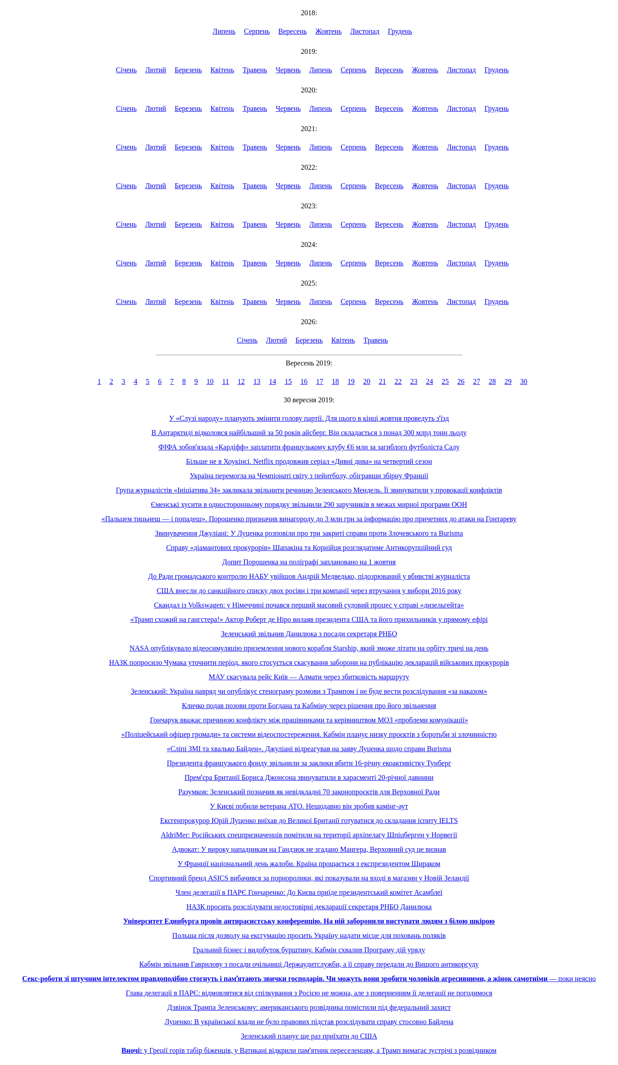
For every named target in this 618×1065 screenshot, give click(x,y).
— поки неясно (309, 978)
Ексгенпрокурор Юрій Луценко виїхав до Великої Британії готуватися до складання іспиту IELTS (309, 820)
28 (492, 381)
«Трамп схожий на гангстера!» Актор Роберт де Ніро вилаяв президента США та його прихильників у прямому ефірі (308, 619)
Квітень (222, 70)
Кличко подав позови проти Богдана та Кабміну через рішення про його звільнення (309, 705)
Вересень (293, 31)
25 (445, 381)
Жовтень (328, 31)
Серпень (257, 31)
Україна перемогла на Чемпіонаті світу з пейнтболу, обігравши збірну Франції (309, 476)
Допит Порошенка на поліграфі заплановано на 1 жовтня (309, 562)
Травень (255, 70)
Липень (224, 31)
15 (288, 381)
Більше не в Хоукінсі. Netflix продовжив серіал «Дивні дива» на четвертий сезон (309, 461)
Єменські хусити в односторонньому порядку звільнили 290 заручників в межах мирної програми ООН (309, 504)
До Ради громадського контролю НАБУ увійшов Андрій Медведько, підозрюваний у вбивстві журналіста (309, 576)
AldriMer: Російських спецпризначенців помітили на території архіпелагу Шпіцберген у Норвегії (309, 835)
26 (461, 381)
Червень (288, 70)
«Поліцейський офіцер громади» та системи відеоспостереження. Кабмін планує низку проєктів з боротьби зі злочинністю (309, 734)
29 (508, 381)
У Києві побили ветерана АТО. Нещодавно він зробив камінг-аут (309, 806)
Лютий (155, 70)
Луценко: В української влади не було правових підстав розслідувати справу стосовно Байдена (309, 1021)
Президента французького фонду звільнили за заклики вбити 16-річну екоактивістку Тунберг (309, 763)
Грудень (400, 31)
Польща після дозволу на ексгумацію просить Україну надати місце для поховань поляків (309, 935)
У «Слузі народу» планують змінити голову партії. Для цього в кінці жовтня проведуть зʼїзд (309, 418)
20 (366, 381)
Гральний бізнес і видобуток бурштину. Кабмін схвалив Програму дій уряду (309, 950)
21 (382, 381)
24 (429, 381)
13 (257, 381)
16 (304, 381)
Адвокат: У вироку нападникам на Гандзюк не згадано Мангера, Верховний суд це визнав (309, 849)
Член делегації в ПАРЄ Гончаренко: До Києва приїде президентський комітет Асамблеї (309, 892)
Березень (188, 70)
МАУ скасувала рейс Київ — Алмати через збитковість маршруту (309, 677)
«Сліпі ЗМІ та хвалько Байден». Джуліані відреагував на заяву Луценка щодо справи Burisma (309, 749)
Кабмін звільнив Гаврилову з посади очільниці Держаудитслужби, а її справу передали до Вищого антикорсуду (309, 964)
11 (225, 381)
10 (209, 381)
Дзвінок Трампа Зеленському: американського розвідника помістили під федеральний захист (309, 1007)
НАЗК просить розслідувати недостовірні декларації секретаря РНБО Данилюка (308, 907)
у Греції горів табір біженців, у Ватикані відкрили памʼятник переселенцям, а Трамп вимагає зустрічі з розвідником (309, 1050)
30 (523, 381)
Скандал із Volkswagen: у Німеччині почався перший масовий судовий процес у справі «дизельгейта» (309, 605)
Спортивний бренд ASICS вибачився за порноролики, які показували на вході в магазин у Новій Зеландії (309, 878)
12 (241, 381)
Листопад (364, 31)
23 (414, 381)
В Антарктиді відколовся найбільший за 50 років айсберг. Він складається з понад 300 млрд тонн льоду (308, 432)
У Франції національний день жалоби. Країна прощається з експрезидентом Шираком (309, 863)
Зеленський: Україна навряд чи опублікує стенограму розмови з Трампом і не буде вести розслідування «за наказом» (309, 691)
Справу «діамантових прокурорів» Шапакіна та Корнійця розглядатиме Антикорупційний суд (309, 547)
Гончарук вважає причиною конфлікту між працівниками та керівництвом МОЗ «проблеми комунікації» (309, 720)
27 (476, 381)
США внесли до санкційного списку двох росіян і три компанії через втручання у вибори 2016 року (309, 590)
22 (398, 381)
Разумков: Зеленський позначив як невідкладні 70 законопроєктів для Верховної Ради (309, 792)
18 (335, 381)
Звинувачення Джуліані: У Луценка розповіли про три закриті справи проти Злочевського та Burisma (309, 533)
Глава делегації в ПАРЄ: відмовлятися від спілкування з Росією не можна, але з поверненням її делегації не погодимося (309, 993)
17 (319, 381)
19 (351, 381)
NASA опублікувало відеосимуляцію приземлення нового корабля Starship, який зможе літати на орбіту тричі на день (309, 648)
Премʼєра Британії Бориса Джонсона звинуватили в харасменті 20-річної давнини (308, 777)
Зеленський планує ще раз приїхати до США (309, 1036)
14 (272, 381)
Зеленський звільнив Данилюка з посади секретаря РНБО (309, 634)
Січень (126, 70)
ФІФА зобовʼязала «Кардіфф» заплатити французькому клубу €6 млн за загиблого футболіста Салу (308, 447)
